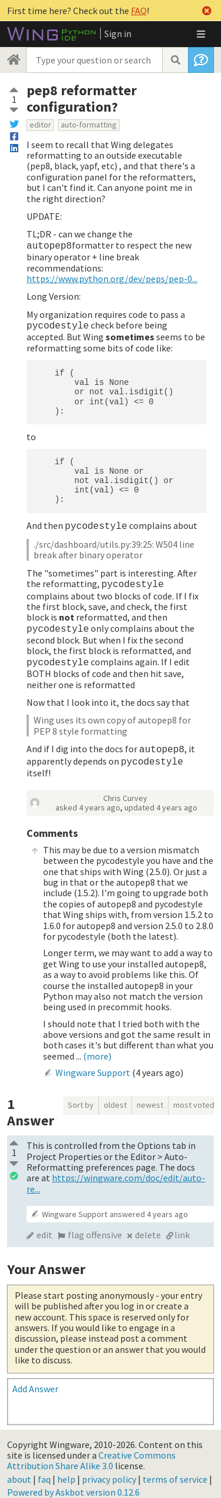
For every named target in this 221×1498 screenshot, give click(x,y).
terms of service (175, 1470)
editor (40, 124)
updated (160, 798)
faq (44, 1470)
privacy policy (109, 1470)
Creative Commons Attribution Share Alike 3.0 (91, 1451)
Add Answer (35, 1379)
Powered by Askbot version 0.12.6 (73, 1483)
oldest (115, 1095)
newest (150, 1095)
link (182, 1225)
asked (87, 798)
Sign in (117, 33)
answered (149, 1204)
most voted (194, 1095)
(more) (97, 1047)
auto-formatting (89, 124)
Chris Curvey (125, 788)
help (66, 1470)
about (19, 1470)
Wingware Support (92, 1063)
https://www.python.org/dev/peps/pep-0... (112, 277)
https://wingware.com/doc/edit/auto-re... (116, 1173)
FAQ (139, 10)
